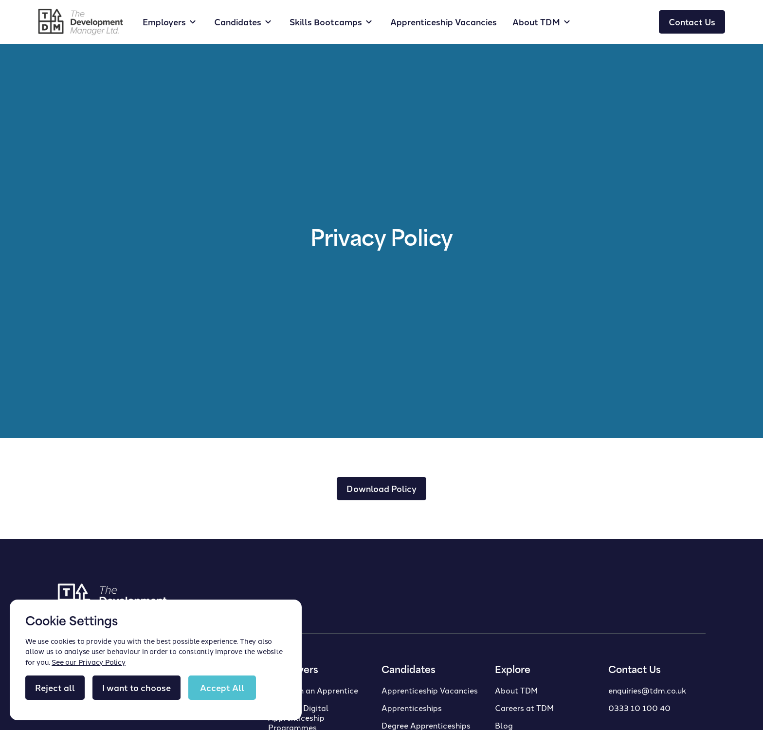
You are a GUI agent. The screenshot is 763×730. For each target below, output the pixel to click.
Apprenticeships (412, 707)
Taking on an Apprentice (313, 690)
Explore (512, 670)
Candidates (237, 22)
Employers (164, 22)
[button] (170, 22)
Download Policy (381, 488)
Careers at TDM (524, 707)
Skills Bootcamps (326, 22)
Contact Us (692, 22)
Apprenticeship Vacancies (443, 22)
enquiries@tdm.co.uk (647, 690)
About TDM (516, 690)
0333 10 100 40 (639, 707)
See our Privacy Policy (89, 662)
